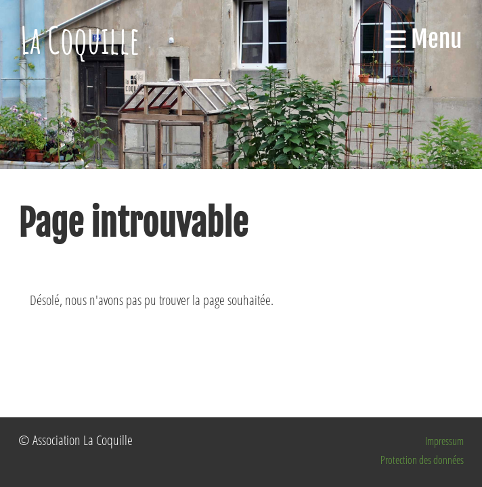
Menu (423, 39)
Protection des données (422, 460)
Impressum (444, 441)
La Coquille (80, 39)
